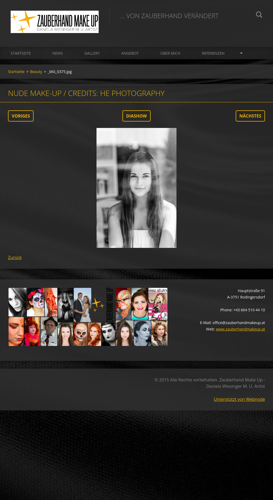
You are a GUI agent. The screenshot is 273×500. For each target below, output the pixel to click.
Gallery (92, 53)
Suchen (259, 15)
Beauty (36, 71)
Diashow (136, 116)
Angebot (130, 53)
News (57, 53)
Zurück (15, 257)
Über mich (170, 53)
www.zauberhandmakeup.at (240, 329)
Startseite (21, 53)
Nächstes (250, 116)
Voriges (21, 116)
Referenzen (213, 53)
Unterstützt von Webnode (239, 399)
